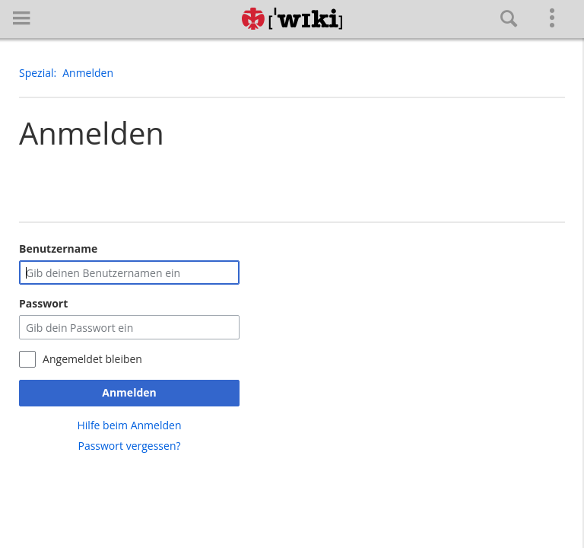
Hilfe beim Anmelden (130, 425)
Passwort (43, 303)
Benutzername (58, 248)
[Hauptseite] (292, 19)
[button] (21, 18)
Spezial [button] (36, 72)
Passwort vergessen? (129, 445)
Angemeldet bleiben (92, 359)
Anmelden (129, 392)
